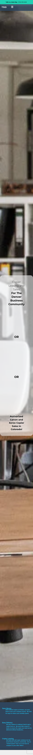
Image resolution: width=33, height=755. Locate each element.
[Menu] (12, 7)
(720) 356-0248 (22, 2)
